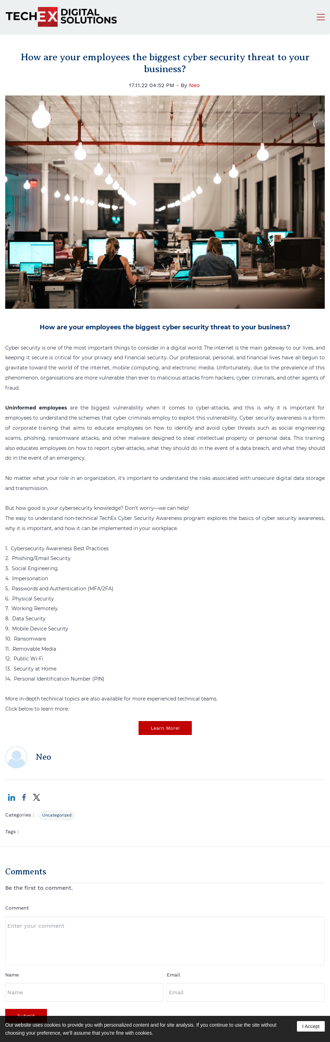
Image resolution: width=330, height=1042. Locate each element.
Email (173, 975)
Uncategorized (57, 815)
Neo (194, 85)
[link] (165, 100)
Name (12, 975)
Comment (17, 908)
